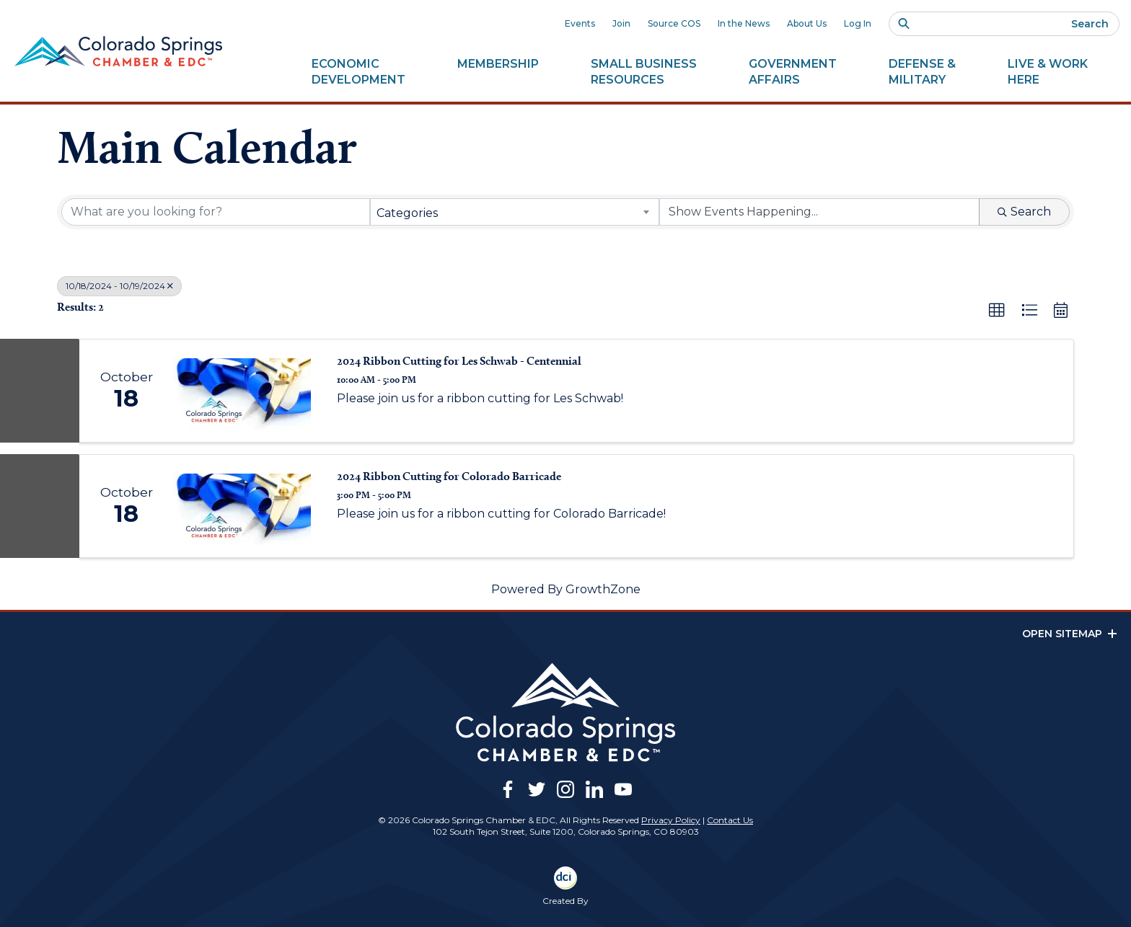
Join (621, 23)
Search (1090, 23)
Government (793, 72)
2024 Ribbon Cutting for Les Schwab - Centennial (459, 361)
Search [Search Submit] (1024, 211)
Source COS (674, 23)
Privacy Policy (670, 820)
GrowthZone (603, 589)
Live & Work (1048, 72)
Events (580, 23)
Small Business (644, 72)
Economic (358, 72)
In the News (744, 23)
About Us (807, 23)
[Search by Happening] (819, 212)
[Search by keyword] (215, 212)
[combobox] (515, 212)
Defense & (922, 72)
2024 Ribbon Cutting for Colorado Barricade (449, 476)
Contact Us (730, 820)
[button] (996, 310)
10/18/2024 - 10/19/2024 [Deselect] (119, 285)
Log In (857, 23)
